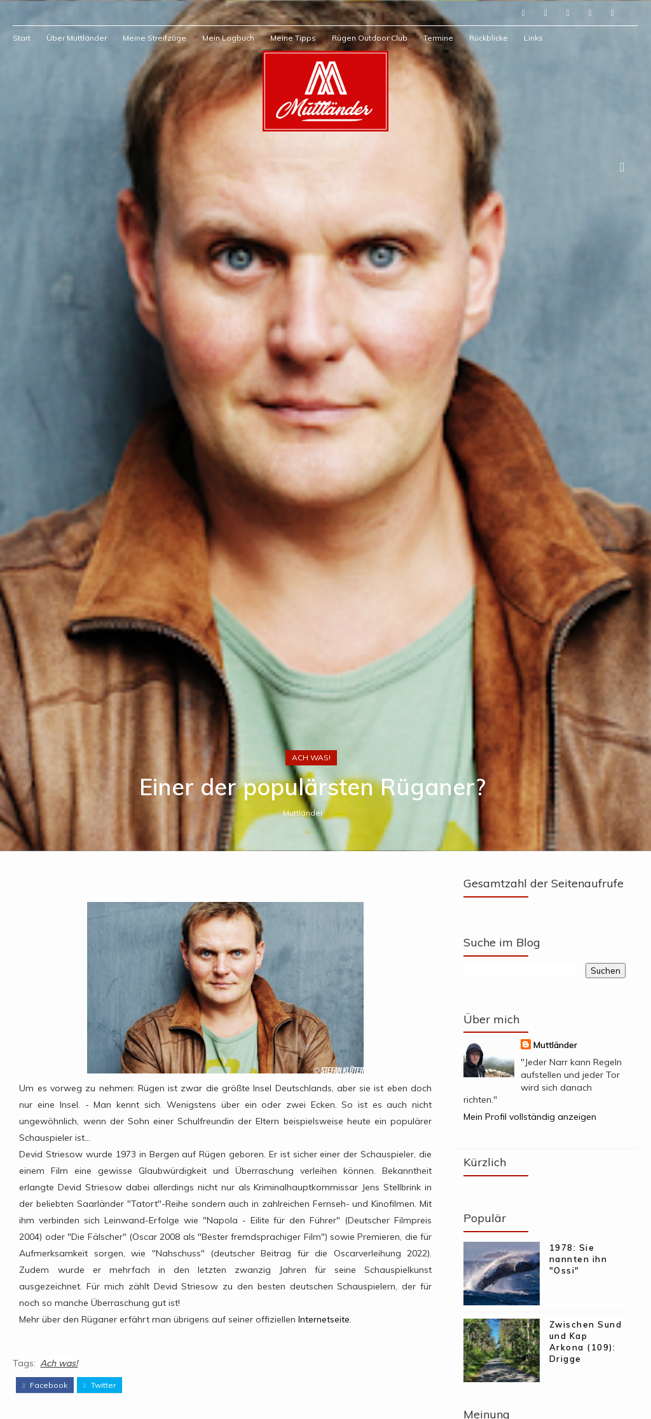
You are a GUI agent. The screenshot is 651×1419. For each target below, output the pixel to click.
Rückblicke (488, 38)
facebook (44, 1385)
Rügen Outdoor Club (370, 38)
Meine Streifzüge (154, 38)
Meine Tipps (293, 38)
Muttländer (303, 812)
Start (22, 38)
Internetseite (324, 1319)
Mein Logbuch (228, 38)
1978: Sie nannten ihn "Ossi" (578, 1258)
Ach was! (311, 757)
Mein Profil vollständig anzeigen (529, 1116)
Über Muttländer (76, 38)
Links (533, 38)
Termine (438, 38)
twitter (99, 1385)
